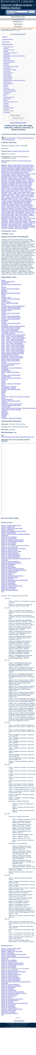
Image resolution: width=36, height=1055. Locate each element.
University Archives (5, 29)
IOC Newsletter (6, 57)
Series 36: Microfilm (7, 578)
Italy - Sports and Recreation (23, 185)
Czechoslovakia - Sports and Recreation (13, 173)
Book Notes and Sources (8, 97)
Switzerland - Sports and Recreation (11, 222)
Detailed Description (7, 44)
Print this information (8, 139)
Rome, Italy (14, 214)
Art (22, 166)
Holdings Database (11, 7)
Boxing (23, 169)
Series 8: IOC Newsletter (9, 537)
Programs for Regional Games (10, 91)
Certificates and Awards (8, 107)
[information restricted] (8, 588)
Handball (18, 181)
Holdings (14, 29)
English (11, 233)
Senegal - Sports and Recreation (10, 389)
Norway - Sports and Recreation (10, 206)
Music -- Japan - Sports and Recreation (22, 195)
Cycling (26, 172)
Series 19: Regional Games (10, 552)
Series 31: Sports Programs (10, 571)
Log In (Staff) (18, 1017)
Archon (16, 1026)
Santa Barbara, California (8, 217)
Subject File (6, 94)
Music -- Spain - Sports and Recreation (18, 200)
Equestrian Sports (6, 176)
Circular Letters (6, 58)
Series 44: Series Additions (9, 590)
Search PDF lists (10, 13)
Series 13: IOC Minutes (8, 544)
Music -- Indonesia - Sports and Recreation (18, 193)
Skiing (21, 218)
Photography (26, 209)
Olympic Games (6, 71)
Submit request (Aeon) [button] (8, 138)
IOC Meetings (6, 63)
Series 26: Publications (8, 564)
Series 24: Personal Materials (10, 561)
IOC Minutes (6, 65)
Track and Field (12, 224)
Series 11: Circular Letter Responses (12, 541)
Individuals (5, 51)
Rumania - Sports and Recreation (11, 383)
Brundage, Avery (30, 169)
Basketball (24, 168)
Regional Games (7, 74)
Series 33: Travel (6, 574)
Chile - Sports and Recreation (14, 172)
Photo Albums (6, 106)
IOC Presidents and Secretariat (10, 52)
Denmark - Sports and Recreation (11, 307)
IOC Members (6, 54)
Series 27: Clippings (7, 565)
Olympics (23, 206)
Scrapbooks (6, 103)
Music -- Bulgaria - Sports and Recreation (13, 337)
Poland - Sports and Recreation (15, 211)
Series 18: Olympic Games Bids (11, 551)
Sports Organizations (8, 77)
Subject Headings (18, 24)
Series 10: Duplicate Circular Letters (12, 540)
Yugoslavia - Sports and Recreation (17, 228)
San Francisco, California (27, 215)
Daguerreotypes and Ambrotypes (10, 101)
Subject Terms (6, 41)
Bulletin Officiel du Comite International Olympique (14, 55)
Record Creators (18, 26)
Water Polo (18, 227)
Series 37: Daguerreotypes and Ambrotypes (14, 580)
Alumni (30, 29)
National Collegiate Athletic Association (12, 353)
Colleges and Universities (8, 49)
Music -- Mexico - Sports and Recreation (13, 347)
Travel (4, 95)
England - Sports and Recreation (20, 175)
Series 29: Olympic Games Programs (12, 568)
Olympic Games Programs (9, 89)
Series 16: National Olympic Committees (13, 548)
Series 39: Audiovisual (8, 583)
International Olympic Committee (17, 183)
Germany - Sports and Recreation (11, 179)
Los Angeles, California (8, 333)
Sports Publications (7, 78)
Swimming (32, 221)
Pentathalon (32, 208)
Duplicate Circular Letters (8, 60)
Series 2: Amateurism (8, 527)
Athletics (26, 166)
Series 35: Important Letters (10, 577)
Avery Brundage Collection (7, 30)
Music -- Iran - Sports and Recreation (12, 343)
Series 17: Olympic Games (9, 550)
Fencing (14, 176)
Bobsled (17, 169)
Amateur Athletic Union (8, 46)
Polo (26, 211)
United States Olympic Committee (11, 409)
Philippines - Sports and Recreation (11, 209)
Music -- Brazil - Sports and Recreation (12, 189)
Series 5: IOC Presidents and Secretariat (13, 531)
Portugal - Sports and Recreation (10, 375)
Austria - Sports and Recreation (10, 288)
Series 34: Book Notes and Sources (12, 575)
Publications (6, 84)
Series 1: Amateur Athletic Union (11, 525)
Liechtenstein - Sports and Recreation (12, 186)
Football (10, 178)
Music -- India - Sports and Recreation (19, 192)
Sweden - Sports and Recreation (18, 221)
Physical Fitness (6, 370)
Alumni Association (22, 29)
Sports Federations (7, 75)
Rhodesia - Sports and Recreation (11, 378)
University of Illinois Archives (16, 5)
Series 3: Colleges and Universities (12, 528)
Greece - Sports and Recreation (10, 319)
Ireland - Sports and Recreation (10, 329)
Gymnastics (11, 181)
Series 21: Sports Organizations (11, 555)
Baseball (17, 168)
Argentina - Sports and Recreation (11, 166)
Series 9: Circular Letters (9, 538)
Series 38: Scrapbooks (8, 581)
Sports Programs (7, 92)
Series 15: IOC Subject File (9, 547)
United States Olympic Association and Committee (14, 80)
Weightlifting (25, 227)
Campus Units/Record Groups (18, 16)
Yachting (3, 228)
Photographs (6, 87)
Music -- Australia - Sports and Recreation (20, 188)
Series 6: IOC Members (8, 532)
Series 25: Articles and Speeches (11, 563)
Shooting (11, 218)
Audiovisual (5, 104)
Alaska (9, 165)
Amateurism (6, 48)
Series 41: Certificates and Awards (12, 586)
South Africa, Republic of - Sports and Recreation (18, 219)
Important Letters (7, 98)
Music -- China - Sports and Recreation (12, 339)
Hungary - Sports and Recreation (10, 323)
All (2, 591)
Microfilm (5, 100)
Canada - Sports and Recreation (10, 171)
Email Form (21, 1021)
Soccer (26, 218)
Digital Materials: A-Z (18, 21)
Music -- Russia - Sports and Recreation (20, 199)
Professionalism (19, 212)
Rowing (20, 214)
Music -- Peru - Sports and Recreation (12, 349)
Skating (16, 218)
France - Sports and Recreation (23, 178)
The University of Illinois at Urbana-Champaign (21, 1027)
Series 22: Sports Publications (10, 557)
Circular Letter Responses (9, 61)
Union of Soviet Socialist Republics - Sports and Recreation (16, 224)
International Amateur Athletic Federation (13, 326)
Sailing (17, 215)
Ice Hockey (11, 182)
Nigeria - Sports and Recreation (24, 205)
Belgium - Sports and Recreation (10, 293)
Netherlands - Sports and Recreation (12, 204)
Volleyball (11, 227)
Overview (4, 36)
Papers (14, 231)
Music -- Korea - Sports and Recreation (12, 196)
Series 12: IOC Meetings (9, 542)
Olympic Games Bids (8, 72)
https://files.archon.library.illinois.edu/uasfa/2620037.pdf (17, 437)
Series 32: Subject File (8, 573)
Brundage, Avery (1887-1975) (20, 151)
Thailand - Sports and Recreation (11, 405)
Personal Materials (7, 81)
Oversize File (6, 109)
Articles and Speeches (8, 83)
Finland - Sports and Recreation (10, 313)
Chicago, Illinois (5, 301)
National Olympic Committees (9, 69)
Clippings (5, 86)
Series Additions (6, 112)
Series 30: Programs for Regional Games (14, 570)
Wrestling (32, 227)
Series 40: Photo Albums (9, 584)
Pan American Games (21, 208)
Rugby (25, 214)
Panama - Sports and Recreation (10, 363)
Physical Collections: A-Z (18, 19)
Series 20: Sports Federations (10, 554)
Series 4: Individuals (7, 529)
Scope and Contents (7, 39)
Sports (25, 219)
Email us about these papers (18, 122)
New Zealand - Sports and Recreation (12, 357)
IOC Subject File (7, 68)
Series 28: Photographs (8, 567)
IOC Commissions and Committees (11, 66)
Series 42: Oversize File (9, 587)
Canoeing (24, 171)
